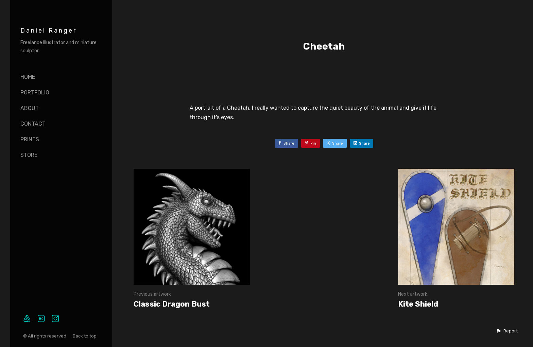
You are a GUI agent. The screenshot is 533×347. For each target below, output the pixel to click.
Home (27, 77)
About (29, 108)
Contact (33, 124)
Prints (29, 139)
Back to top (85, 336)
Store (28, 155)
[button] (506, 331)
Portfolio (34, 92)
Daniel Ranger (48, 30)
